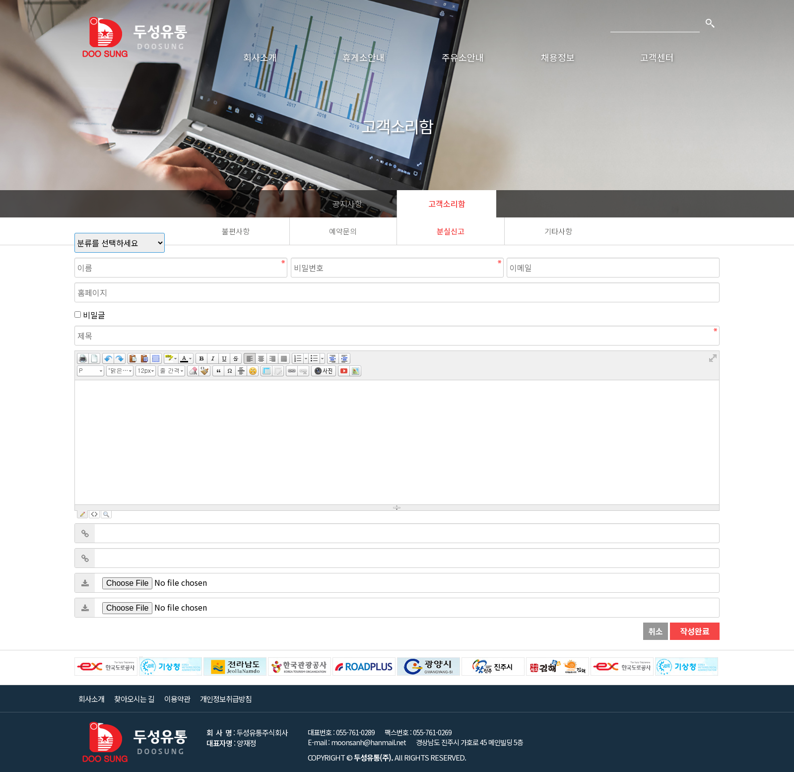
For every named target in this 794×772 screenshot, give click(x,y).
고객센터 (657, 57)
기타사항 (558, 231)
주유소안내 (463, 57)
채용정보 (558, 57)
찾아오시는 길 (134, 699)
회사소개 (260, 57)
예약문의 (343, 231)
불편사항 (236, 231)
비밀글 (94, 315)
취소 (655, 631)
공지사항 (347, 204)
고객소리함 (446, 204)
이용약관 (177, 699)
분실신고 (450, 231)
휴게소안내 (363, 57)
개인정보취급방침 (226, 699)
